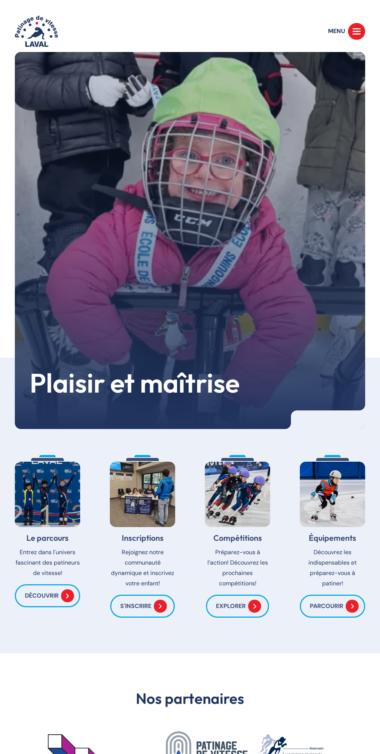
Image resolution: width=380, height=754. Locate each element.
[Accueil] (36, 31)
